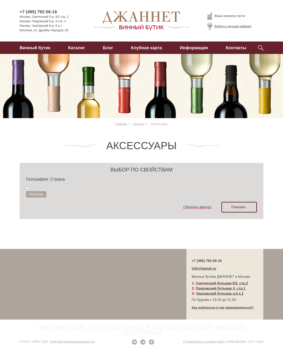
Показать (238, 207)
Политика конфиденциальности (72, 341)
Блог (108, 47)
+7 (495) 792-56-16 (38, 11)
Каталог (76, 47)
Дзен (151, 342)
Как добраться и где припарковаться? (223, 307)
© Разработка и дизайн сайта (204, 341)
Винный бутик (35, 47)
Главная (121, 124)
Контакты (236, 47)
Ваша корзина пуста (226, 16)
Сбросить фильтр (197, 207)
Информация (194, 47)
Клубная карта (146, 47)
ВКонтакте (134, 342)
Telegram (143, 342)
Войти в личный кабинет (229, 26)
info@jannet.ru (204, 268)
